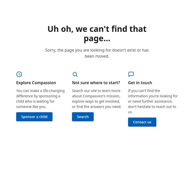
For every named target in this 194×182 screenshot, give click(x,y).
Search (83, 116)
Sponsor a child (34, 116)
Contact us (142, 122)
